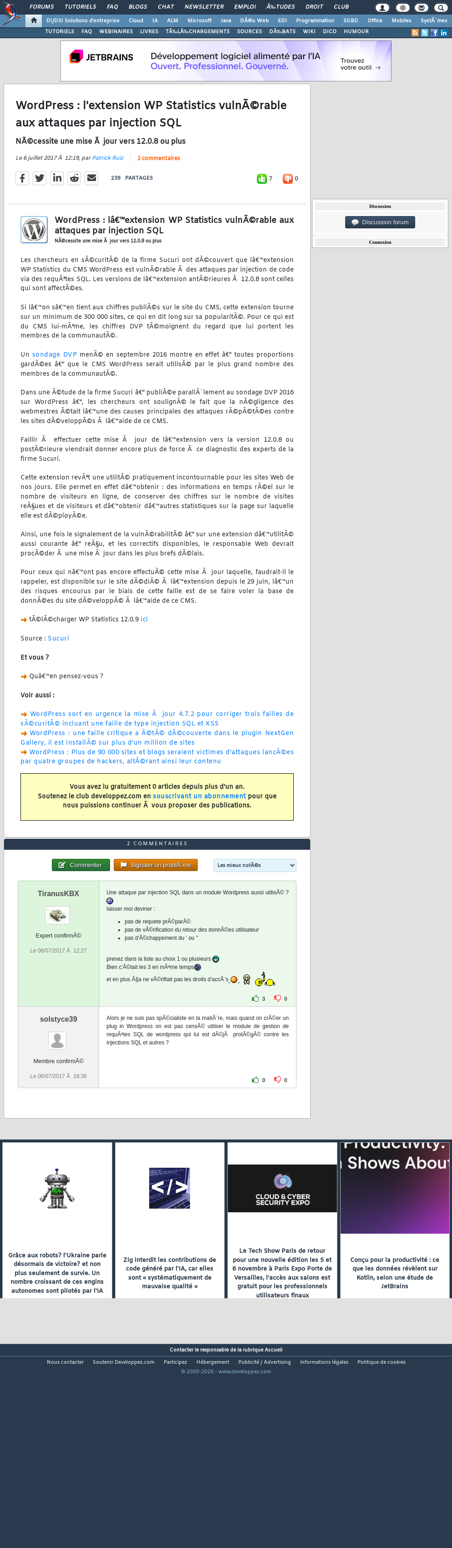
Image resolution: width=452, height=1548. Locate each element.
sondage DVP (54, 382)
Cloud (136, 21)
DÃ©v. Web (254, 21)
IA (155, 21)
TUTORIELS (59, 32)
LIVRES (149, 32)
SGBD (350, 21)
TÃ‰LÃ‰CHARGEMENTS (198, 32)
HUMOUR (356, 32)
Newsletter (204, 7)
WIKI (309, 32)
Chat (166, 7)
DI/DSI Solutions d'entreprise (83, 21)
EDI (282, 21)
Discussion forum (380, 222)
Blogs (138, 7)
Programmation (315, 21)
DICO (329, 32)
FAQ (112, 7)
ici (144, 647)
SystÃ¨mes (434, 21)
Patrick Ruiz (107, 185)
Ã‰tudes (281, 7)
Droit (314, 7)
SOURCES (249, 32)
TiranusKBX (58, 974)
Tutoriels (80, 7)
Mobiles (402, 21)
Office (374, 21)
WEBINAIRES (116, 32)
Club (341, 7)
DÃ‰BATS (282, 32)
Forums (42, 7)
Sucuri (58, 665)
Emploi (244, 7)
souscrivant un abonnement (199, 823)
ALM (172, 21)
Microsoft (199, 21)
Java (226, 21)
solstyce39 (58, 1100)
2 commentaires (158, 185)
